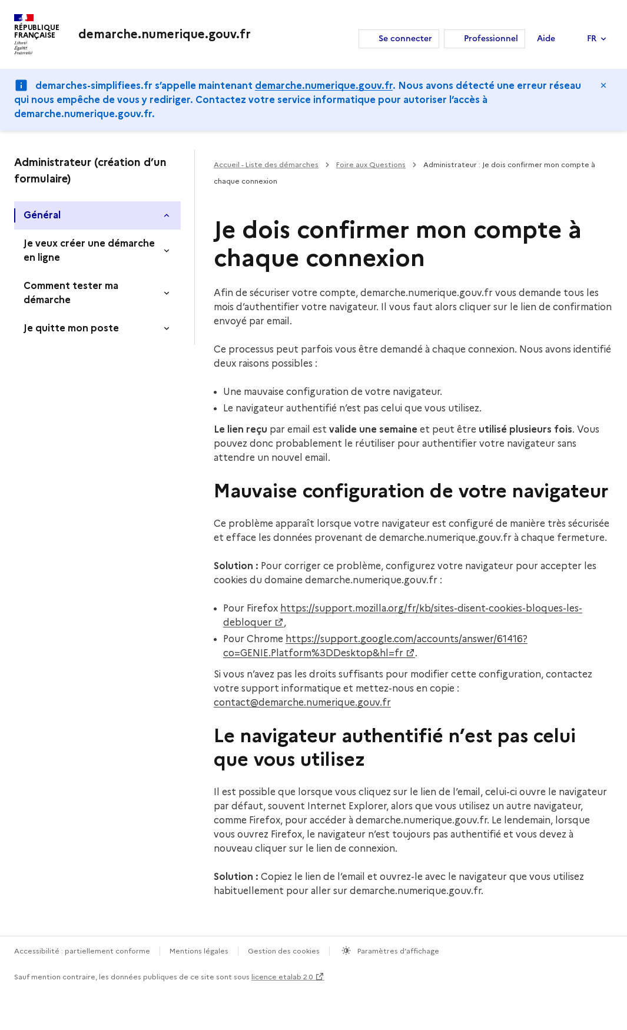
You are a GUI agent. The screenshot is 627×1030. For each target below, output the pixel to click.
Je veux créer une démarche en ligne (89, 250)
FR (591, 38)
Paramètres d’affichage (397, 950)
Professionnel (491, 38)
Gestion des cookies (284, 950)
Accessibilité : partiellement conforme (82, 950)
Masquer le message (603, 85)
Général (42, 215)
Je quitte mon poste (71, 328)
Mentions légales (199, 950)
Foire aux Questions (371, 164)
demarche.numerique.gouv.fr (324, 85)
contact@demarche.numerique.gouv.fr (302, 702)
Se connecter (405, 38)
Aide (546, 38)
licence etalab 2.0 (282, 976)
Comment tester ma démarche (71, 292)
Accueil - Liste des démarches (266, 164)
